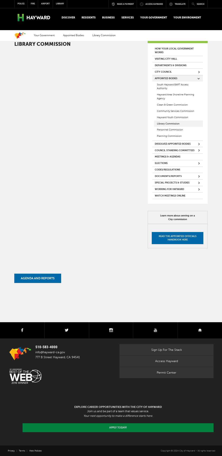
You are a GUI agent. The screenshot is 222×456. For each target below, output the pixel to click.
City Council (163, 71)
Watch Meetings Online (170, 195)
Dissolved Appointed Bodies (173, 143)
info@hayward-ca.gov (50, 352)
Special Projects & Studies (172, 182)
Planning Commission (169, 136)
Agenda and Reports (38, 278)
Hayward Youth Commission (172, 117)
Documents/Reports (168, 176)
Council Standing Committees (174, 150)
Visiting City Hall (166, 58)
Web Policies (35, 450)
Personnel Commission (170, 129)
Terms (22, 450)
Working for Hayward (169, 189)
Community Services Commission (175, 111)
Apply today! (118, 427)
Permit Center (166, 372)
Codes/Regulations (167, 169)
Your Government (44, 35)
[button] (68, 17)
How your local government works (174, 50)
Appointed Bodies (73, 35)
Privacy (11, 450)
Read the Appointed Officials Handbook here (177, 238)
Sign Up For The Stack (166, 349)
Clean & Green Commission (172, 104)
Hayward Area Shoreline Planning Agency (175, 96)
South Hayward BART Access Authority (172, 86)
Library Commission (168, 123)
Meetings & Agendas (167, 156)
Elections (161, 163)
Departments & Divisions (170, 65)
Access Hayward (166, 361)
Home (20, 35)
